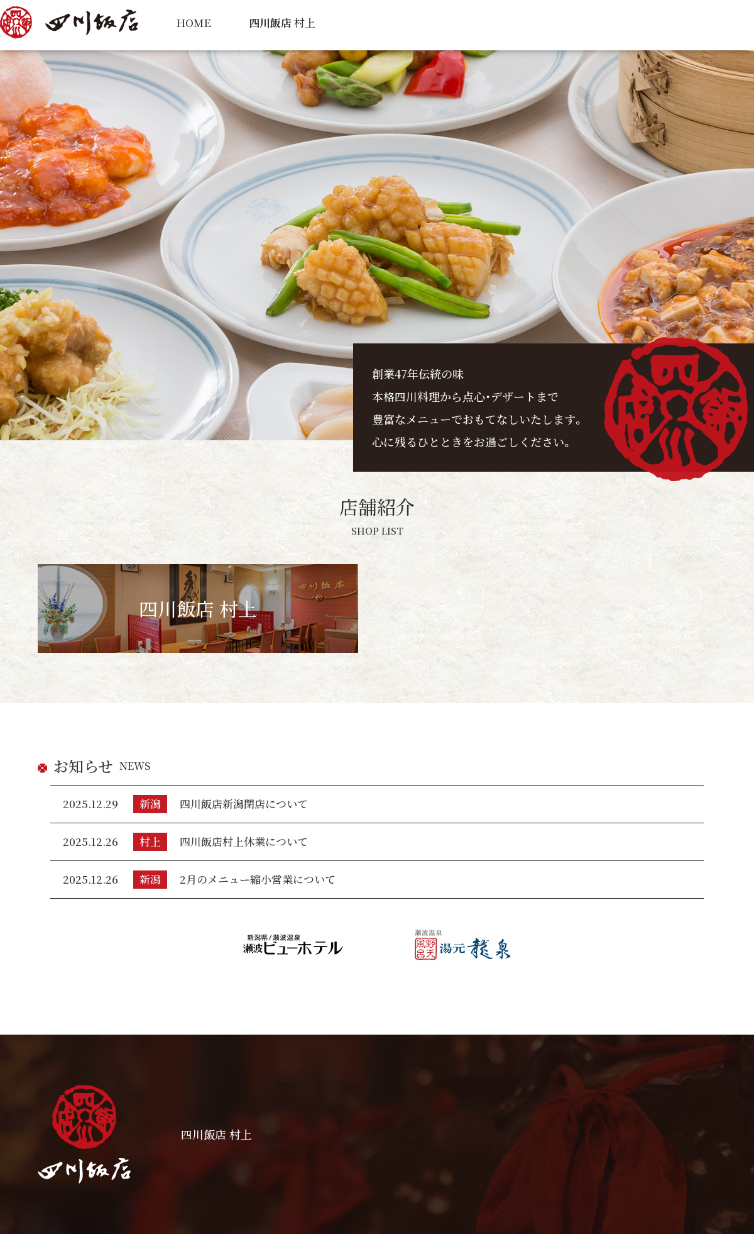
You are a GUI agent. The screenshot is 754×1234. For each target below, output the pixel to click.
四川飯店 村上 (198, 608)
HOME (193, 22)
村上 (282, 22)
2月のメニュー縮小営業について (258, 879)
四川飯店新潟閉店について (244, 803)
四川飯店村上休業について (244, 841)
